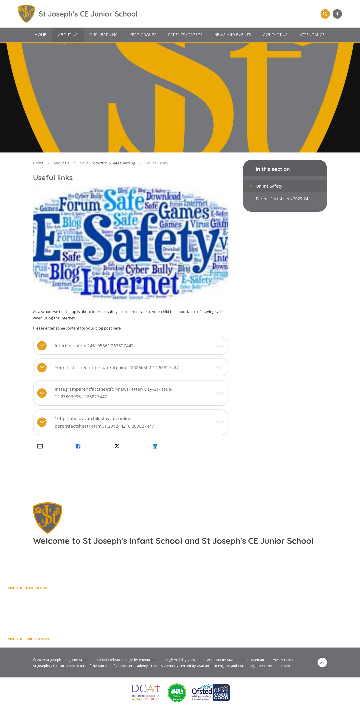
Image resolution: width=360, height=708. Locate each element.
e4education (148, 659)
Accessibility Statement (225, 659)
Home (38, 163)
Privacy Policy (282, 659)
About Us (61, 163)
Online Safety (156, 163)
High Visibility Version (183, 659)
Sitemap (257, 659)
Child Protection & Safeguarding (107, 163)
